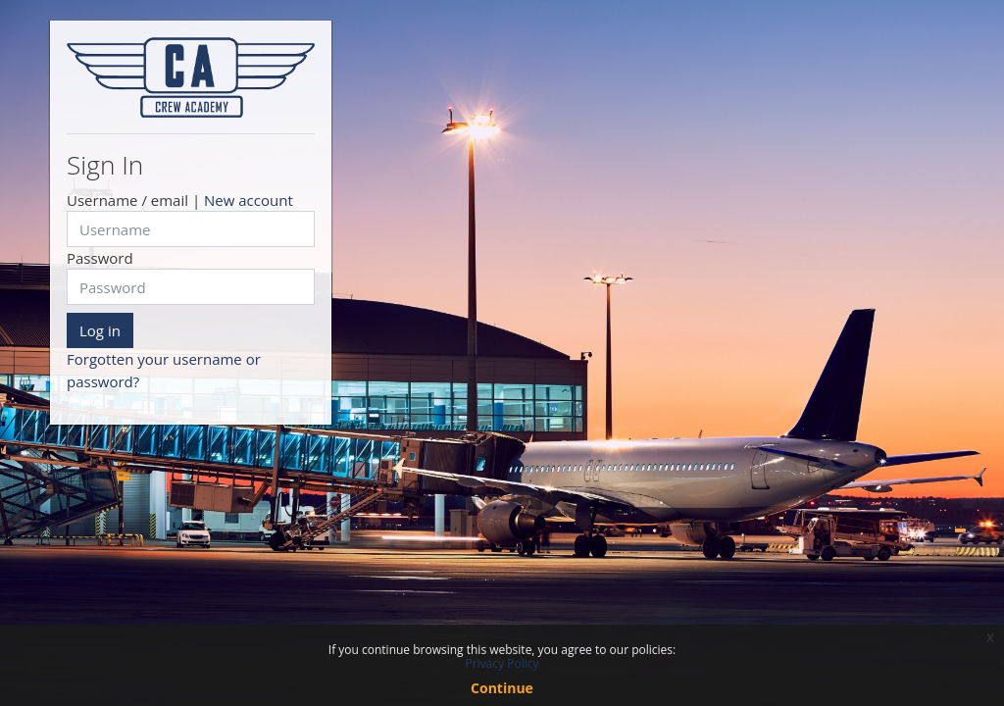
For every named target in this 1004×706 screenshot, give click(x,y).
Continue (502, 688)
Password (100, 258)
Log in (100, 330)
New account (248, 200)
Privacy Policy (502, 663)
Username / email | (180, 200)
